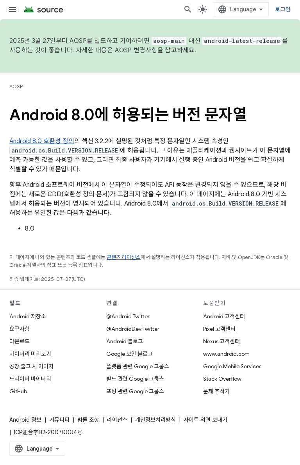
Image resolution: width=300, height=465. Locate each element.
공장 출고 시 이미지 (31, 366)
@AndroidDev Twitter (132, 328)
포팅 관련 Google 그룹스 (135, 391)
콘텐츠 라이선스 (124, 257)
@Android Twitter (128, 316)
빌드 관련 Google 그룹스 (135, 378)
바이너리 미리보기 (30, 353)
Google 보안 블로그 (129, 353)
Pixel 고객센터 (219, 328)
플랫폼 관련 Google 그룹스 (137, 366)
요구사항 (19, 328)
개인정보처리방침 (155, 420)
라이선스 (117, 420)
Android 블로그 (124, 341)
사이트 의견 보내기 (205, 420)
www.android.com (226, 353)
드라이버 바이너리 (30, 378)
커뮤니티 (59, 420)
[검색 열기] (188, 9)
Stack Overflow (222, 378)
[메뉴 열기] (12, 9)
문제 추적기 (216, 391)
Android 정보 (25, 420)
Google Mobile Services (232, 366)
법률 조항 (88, 420)
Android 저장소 (27, 316)
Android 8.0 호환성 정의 (41, 141)
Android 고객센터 (224, 316)
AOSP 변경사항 (136, 50)
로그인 (283, 9)
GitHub (18, 391)
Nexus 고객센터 (221, 341)
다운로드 (19, 341)
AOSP (16, 86)
